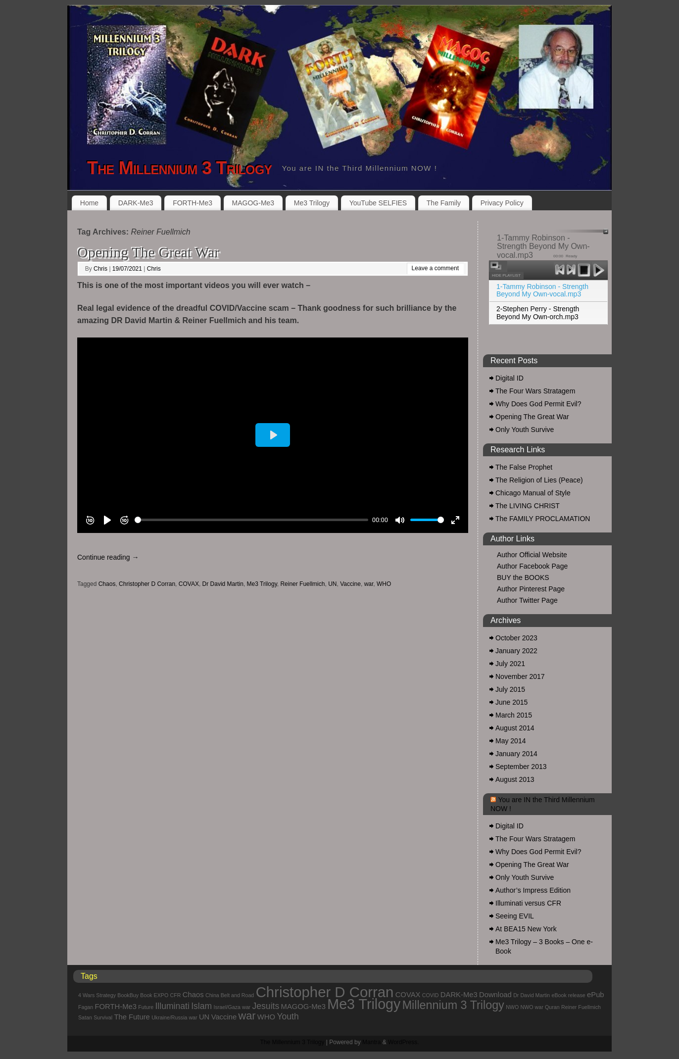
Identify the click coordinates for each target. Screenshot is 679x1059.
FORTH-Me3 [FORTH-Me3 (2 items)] (116, 1007)
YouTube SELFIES (378, 203)
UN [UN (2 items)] (204, 1017)
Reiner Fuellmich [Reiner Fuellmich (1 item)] (581, 1007)
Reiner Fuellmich (302, 583)
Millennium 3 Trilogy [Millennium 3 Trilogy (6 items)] (453, 1005)
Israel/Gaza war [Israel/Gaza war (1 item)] (232, 1007)
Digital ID (509, 378)
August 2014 (514, 728)
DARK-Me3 (135, 203)
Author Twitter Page (527, 600)
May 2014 (510, 741)
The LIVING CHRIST (527, 506)
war (369, 583)
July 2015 (510, 689)
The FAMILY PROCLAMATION (542, 519)
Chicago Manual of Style (533, 493)
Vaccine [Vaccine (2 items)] (224, 1017)
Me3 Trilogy (312, 203)
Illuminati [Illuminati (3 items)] (172, 1006)
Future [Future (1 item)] (145, 1007)
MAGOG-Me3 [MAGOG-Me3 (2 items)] (303, 1007)
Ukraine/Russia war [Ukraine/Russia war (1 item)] (174, 1017)
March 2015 (513, 715)
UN (332, 583)
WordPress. (403, 1042)
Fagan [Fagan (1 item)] (85, 1007)
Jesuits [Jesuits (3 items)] (266, 1006)
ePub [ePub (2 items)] (595, 995)
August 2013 (514, 779)
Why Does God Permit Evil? (538, 404)
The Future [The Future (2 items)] (131, 1017)
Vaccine (350, 583)
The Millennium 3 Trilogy (179, 168)
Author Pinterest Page (531, 589)
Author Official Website (532, 555)
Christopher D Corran (147, 583)
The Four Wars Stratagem (535, 391)
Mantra (371, 1042)
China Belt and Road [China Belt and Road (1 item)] (229, 995)
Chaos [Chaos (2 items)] (193, 995)
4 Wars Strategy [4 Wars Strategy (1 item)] (97, 995)
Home (89, 203)
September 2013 (521, 766)
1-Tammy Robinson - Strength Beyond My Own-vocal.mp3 (542, 290)
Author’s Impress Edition (533, 890)
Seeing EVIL (514, 916)
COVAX (189, 583)
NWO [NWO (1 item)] (512, 1007)
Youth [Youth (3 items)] (287, 1016)
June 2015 (511, 702)
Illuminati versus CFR (528, 903)
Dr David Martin (222, 583)
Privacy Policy (502, 203)
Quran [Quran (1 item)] (552, 1007)
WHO (384, 583)
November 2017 (520, 676)
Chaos (107, 583)
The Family (444, 203)
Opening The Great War (148, 252)
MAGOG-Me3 (253, 203)
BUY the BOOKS (523, 577)
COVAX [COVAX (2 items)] (408, 995)
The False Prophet (523, 467)
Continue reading (108, 557)
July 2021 (510, 664)
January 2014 (516, 754)
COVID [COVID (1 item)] (430, 995)
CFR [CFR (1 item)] (175, 995)
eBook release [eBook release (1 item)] (568, 995)
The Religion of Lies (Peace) (539, 480)
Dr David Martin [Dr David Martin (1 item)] (531, 995)
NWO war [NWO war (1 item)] (532, 1007)
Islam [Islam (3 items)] (201, 1006)
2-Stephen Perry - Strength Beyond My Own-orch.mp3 (537, 312)
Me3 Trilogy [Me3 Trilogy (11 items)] (363, 1004)
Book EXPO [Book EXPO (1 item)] (154, 995)
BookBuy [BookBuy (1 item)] (128, 995)
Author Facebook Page (532, 566)
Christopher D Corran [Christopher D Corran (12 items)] (325, 992)
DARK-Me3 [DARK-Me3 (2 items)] (459, 995)
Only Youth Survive (524, 429)
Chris (100, 268)
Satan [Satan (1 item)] (85, 1017)
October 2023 (516, 638)
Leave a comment (435, 268)
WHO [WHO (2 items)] (266, 1017)
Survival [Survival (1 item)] (103, 1017)
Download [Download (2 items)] (495, 995)
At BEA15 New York (526, 929)
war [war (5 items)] (247, 1016)
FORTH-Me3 (192, 203)
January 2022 (516, 651)
